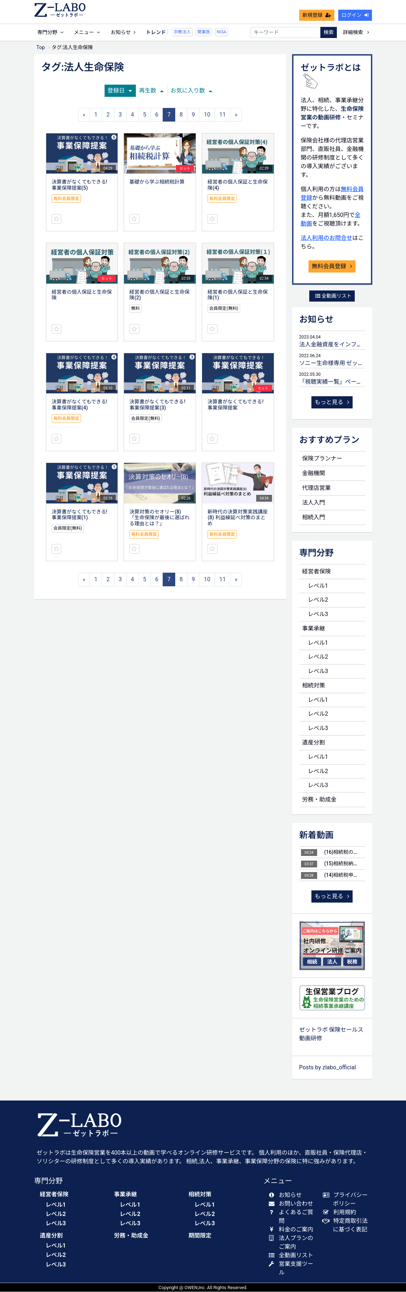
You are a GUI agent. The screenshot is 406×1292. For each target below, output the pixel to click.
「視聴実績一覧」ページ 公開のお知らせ (351, 382)
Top (41, 48)
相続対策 (313, 685)
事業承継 (313, 628)
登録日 (120, 90)
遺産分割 (313, 742)
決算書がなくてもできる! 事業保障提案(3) (157, 405)
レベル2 (318, 600)
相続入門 (313, 517)
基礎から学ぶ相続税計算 (157, 182)
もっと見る (332, 402)
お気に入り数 (191, 90)
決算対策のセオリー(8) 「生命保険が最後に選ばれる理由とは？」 (159, 518)
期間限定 (199, 1235)
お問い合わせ (293, 1204)
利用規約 (341, 1212)
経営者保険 (316, 571)
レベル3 (318, 614)
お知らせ (123, 32)
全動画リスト (333, 296)
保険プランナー (322, 458)
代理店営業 (316, 488)
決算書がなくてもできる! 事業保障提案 (235, 405)
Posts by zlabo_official (327, 1067)
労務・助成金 (319, 799)
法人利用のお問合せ (326, 238)
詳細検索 (356, 32)
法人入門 (313, 503)
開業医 (192, 31)
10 (207, 115)
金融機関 (313, 473)
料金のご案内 (293, 1229)
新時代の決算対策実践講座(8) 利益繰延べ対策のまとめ (237, 518)
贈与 (225, 31)
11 (222, 115)
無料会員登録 (332, 266)
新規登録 (316, 15)
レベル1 (318, 586)
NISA (210, 31)
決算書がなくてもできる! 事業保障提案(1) (80, 515)
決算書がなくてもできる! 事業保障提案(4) (80, 405)
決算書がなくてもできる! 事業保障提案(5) (80, 185)
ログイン (355, 15)
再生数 (151, 90)
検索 (329, 32)
